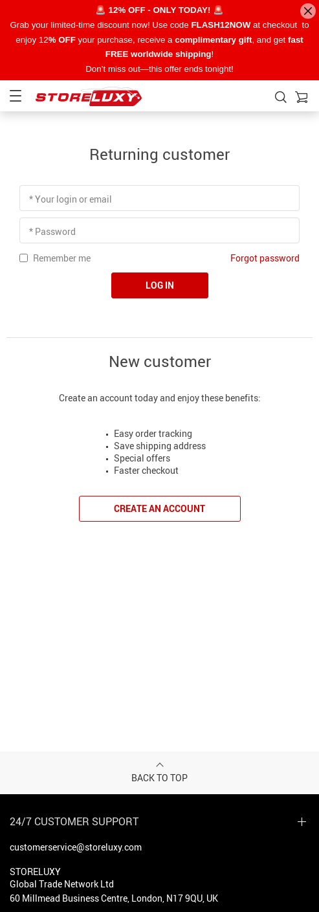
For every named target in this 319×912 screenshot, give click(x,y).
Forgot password (265, 258)
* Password (52, 231)
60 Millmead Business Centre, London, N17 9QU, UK (114, 898)
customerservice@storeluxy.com (76, 847)
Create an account (159, 508)
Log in (160, 285)
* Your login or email (70, 199)
